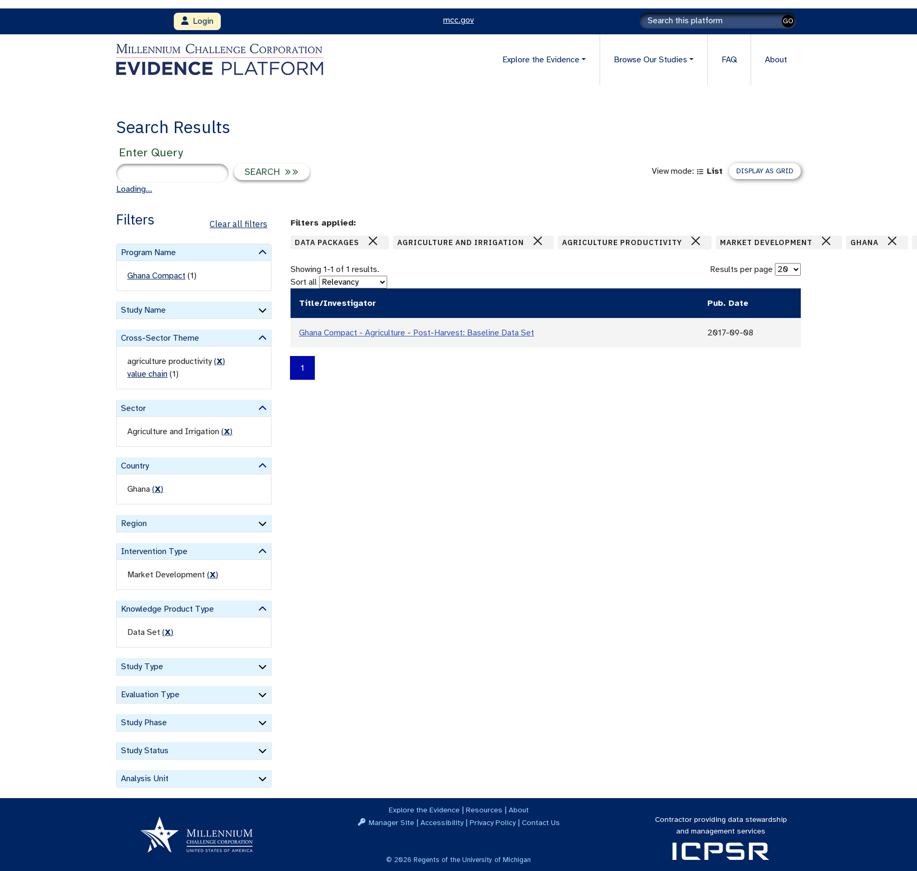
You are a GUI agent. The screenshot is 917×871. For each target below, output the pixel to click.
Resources (484, 809)
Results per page (741, 269)
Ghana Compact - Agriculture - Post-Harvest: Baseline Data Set (416, 332)
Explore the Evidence (424, 809)
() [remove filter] (219, 361)
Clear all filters (238, 224)
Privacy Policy (493, 822)
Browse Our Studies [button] (650, 59)
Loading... (134, 189)
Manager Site (391, 822)
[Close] (373, 240)
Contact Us (541, 822)
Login (197, 21)
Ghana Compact (156, 275)
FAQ (729, 59)
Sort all (304, 282)
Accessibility (441, 822)
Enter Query (151, 152)
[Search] (718, 21)
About (776, 59)
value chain (147, 374)
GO (788, 20)
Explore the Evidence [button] (540, 59)
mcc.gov (458, 20)
